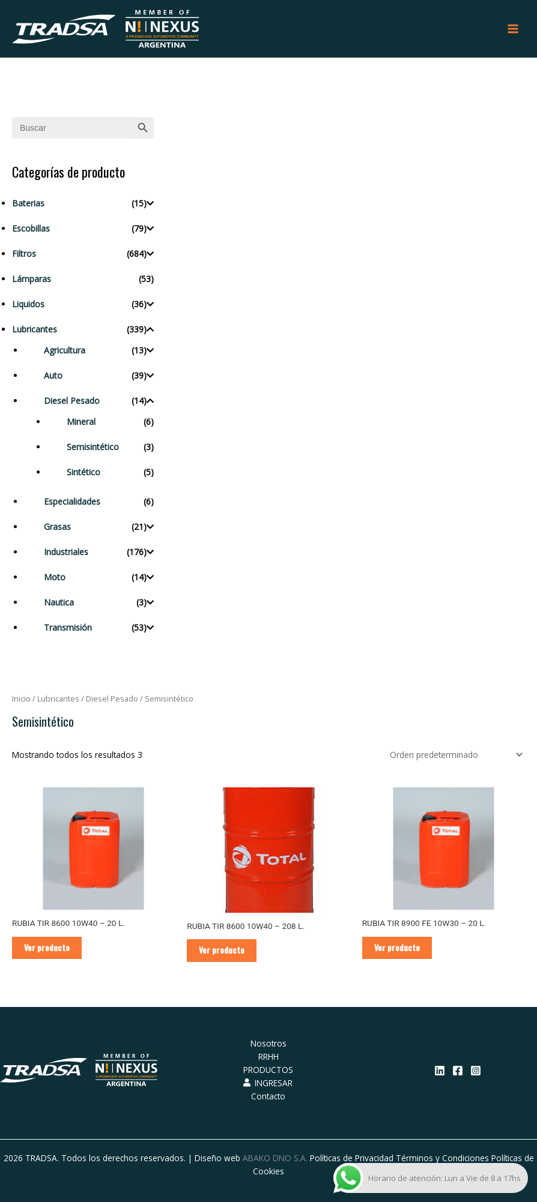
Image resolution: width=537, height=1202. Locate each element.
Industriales (66, 551)
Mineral (81, 421)
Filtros (24, 253)
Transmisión (68, 627)
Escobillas (31, 228)
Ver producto (47, 948)
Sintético (83, 472)
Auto (53, 375)
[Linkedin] (439, 1070)
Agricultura (64, 350)
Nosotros (268, 1043)
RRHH (268, 1056)
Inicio (21, 699)
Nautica (59, 602)
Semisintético (93, 446)
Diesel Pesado (72, 400)
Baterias (28, 203)
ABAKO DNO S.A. (275, 1158)
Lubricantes (34, 329)
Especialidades (72, 501)
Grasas (57, 526)
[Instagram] (475, 1070)
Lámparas (31, 278)
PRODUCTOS (268, 1069)
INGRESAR (268, 1083)
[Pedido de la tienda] (454, 754)
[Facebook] (457, 1070)
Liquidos (28, 304)
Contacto (268, 1096)
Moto (54, 577)
